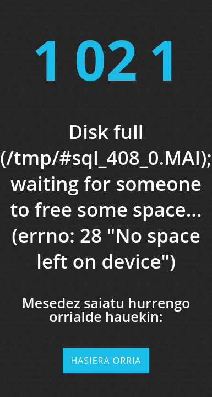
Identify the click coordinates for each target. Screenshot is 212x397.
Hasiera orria (106, 361)
